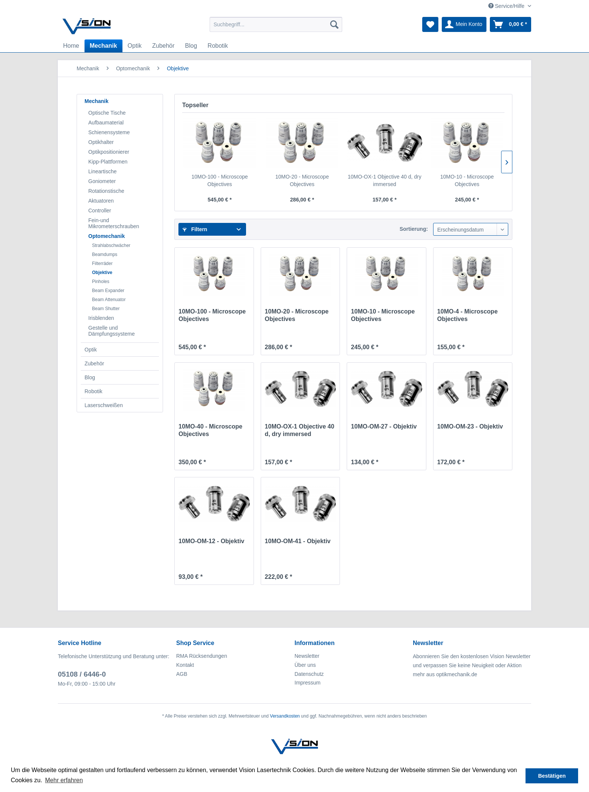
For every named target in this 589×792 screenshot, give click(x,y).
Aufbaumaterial (106, 123)
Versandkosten (285, 716)
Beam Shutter (105, 308)
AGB (181, 674)
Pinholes (100, 281)
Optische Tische (107, 113)
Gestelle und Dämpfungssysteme (111, 331)
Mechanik (97, 101)
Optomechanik (106, 236)
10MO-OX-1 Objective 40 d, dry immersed (384, 180)
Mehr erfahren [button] (64, 780)
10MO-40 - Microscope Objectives (210, 430)
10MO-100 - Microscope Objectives (220, 180)
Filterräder (102, 263)
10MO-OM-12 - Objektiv (211, 541)
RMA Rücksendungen (201, 656)
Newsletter (306, 656)
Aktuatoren (101, 201)
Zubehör (94, 363)
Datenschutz (309, 674)
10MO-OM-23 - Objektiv (470, 426)
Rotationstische (106, 191)
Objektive (102, 272)
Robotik (93, 391)
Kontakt (185, 665)
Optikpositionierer (108, 152)
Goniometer (102, 181)
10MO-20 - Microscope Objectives (302, 180)
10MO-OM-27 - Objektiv (384, 426)
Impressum (307, 683)
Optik (91, 350)
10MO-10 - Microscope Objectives (467, 180)
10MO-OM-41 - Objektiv (298, 541)
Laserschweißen (104, 405)
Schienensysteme (109, 132)
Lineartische (102, 171)
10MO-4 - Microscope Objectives (467, 315)
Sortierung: (414, 229)
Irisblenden (101, 318)
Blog (90, 377)
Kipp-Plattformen (107, 162)
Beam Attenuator (108, 299)
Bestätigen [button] (552, 776)
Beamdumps (104, 254)
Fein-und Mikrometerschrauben (113, 223)
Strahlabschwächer (111, 245)
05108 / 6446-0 (82, 674)
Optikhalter (101, 142)
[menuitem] (276, 24)
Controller (99, 210)
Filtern (195, 229)
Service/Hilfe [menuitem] (507, 6)
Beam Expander (108, 290)
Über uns (305, 665)
